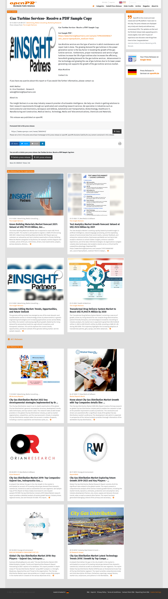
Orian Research (14, 474)
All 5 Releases (14, 339)
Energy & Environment (85, 472)
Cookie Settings (155, 592)
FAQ (88, 592)
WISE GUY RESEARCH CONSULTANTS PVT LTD (23, 552)
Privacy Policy (101, 592)
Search (153, 3)
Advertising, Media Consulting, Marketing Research (44, 23)
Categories (100, 6)
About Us (155, 6)
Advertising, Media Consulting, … (29, 218)
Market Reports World (77, 396)
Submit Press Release (114, 6)
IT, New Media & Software (86, 218)
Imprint (112, 2)
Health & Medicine (84, 303)
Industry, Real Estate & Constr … (89, 550)
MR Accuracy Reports (16, 396)
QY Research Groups (76, 552)
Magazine (146, 6)
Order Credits (128, 6)
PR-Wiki (104, 2)
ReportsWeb (74, 474)
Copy (117, 131)
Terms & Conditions (114, 592)
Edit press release (42, 157)
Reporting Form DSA (142, 592)
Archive (138, 6)
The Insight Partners (30, 25)
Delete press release (20, 157)
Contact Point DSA (128, 592)
